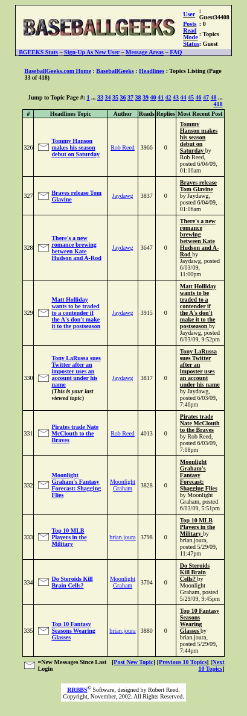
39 (146, 97)
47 (206, 97)
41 (161, 97)
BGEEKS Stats (38, 52)
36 (123, 97)
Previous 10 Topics (183, 662)
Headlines (151, 71)
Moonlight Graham (122, 485)
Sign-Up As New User (92, 52)
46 (199, 97)
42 (168, 97)
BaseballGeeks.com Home (57, 71)
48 (214, 97)
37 (130, 97)
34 (108, 97)
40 (153, 97)
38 (138, 97)
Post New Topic (133, 662)
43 (176, 97)
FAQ (176, 52)
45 (191, 97)
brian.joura (122, 537)
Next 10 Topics (211, 665)
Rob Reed (123, 147)
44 (184, 97)
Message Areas (145, 52)
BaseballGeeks (114, 71)
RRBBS (77, 689)
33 (100, 97)
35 (115, 97)
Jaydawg (122, 195)
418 (218, 104)
